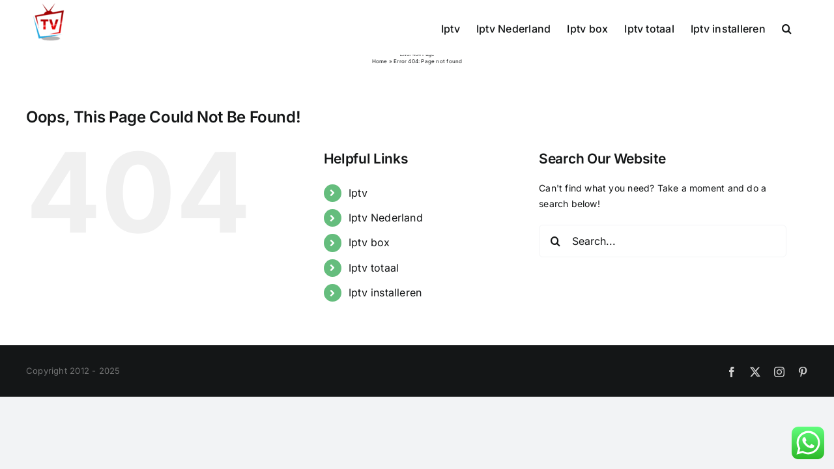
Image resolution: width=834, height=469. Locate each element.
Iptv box (369, 242)
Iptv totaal (374, 267)
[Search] (555, 241)
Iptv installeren (385, 292)
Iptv (358, 192)
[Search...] (662, 241)
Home (380, 61)
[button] (803, 27)
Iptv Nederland (386, 217)
